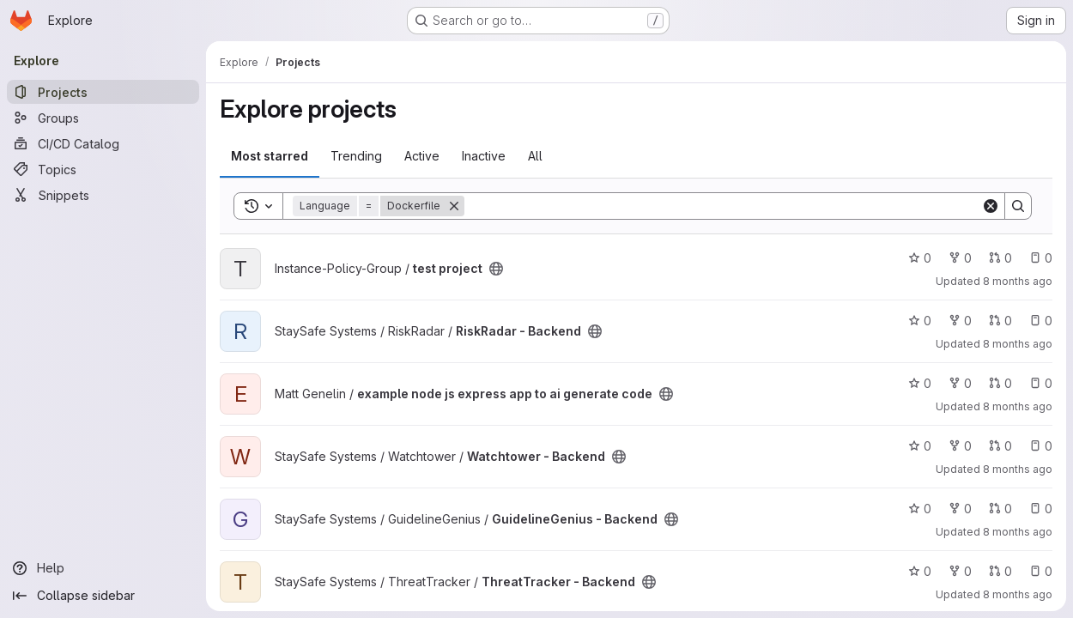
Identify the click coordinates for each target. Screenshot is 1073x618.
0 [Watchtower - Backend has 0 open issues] (1040, 446)
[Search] (723, 206)
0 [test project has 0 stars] (919, 258)
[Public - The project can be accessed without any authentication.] (496, 269)
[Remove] (454, 206)
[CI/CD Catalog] (103, 143)
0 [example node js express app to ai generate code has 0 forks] (960, 383)
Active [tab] (422, 155)
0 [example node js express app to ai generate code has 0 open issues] (1040, 383)
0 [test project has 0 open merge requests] (1000, 258)
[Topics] (103, 169)
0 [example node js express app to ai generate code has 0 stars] (919, 383)
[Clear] (990, 206)
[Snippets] (103, 195)
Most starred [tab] (269, 155)
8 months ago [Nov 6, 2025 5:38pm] (1017, 281)
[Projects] (103, 92)
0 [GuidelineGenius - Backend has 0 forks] (960, 508)
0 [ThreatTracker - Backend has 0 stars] (919, 571)
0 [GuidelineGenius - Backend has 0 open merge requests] (1000, 508)
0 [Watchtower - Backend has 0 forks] (960, 446)
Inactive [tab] (484, 155)
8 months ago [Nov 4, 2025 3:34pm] (1017, 469)
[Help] (103, 568)
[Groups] (103, 118)
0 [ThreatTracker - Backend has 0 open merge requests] (1000, 571)
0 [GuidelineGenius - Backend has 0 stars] (919, 508)
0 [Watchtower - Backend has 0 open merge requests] (1000, 446)
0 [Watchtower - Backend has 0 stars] (919, 446)
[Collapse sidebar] (103, 596)
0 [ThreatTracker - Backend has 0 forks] (960, 571)
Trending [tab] (356, 155)
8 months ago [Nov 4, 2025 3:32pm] (1017, 594)
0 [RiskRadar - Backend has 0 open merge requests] (1000, 320)
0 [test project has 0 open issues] (1040, 258)
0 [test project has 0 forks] (960, 258)
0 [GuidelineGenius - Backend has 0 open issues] (1040, 508)
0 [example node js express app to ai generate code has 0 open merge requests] (1000, 383)
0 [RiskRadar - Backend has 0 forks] (960, 320)
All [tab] (535, 155)
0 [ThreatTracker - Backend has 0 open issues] (1040, 571)
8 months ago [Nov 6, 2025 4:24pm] (1017, 343)
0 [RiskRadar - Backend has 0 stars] (919, 320)
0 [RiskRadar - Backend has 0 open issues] (1040, 320)
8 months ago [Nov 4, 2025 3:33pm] (1017, 531)
